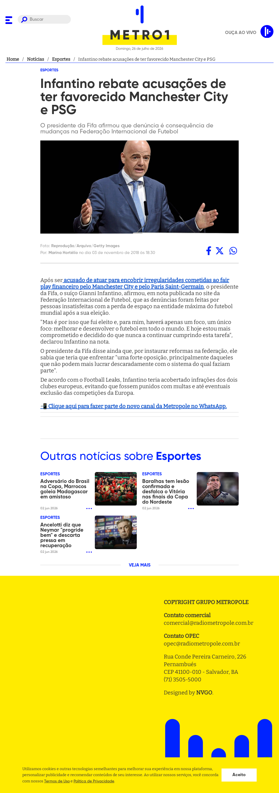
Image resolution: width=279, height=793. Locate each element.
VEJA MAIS (139, 565)
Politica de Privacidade (94, 781)
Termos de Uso (57, 781)
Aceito (239, 775)
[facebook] (208, 251)
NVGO (204, 692)
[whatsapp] (233, 251)
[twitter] (219, 251)
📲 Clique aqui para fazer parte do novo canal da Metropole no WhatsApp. (133, 406)
